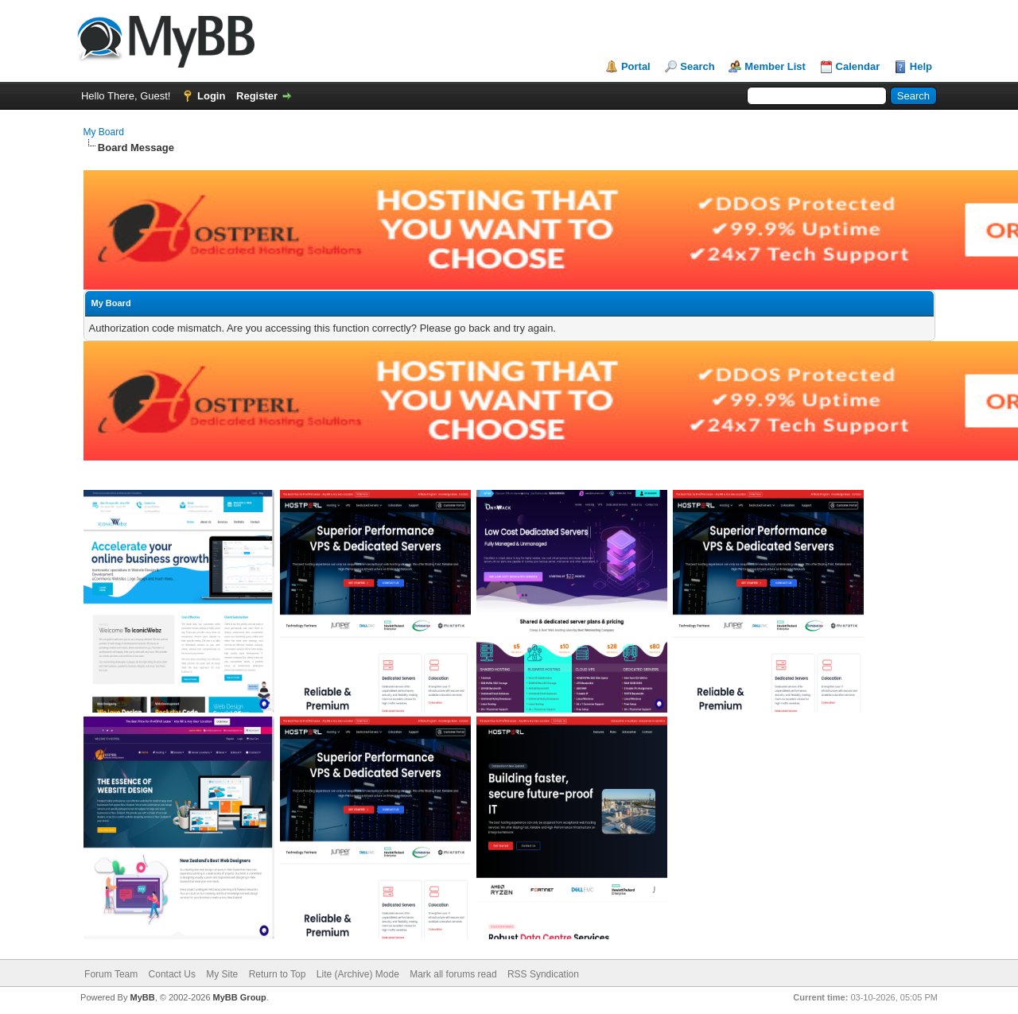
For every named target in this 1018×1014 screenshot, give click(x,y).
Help (921, 66)
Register (257, 96)
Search (697, 66)
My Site (222, 974)
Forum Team (111, 974)
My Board (104, 132)
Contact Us (172, 974)
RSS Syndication (543, 974)
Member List (775, 66)
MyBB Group (239, 997)
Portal (636, 66)
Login (211, 96)
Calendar (858, 66)
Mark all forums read (453, 974)
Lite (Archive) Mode (358, 974)
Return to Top (277, 974)
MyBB (142, 997)
